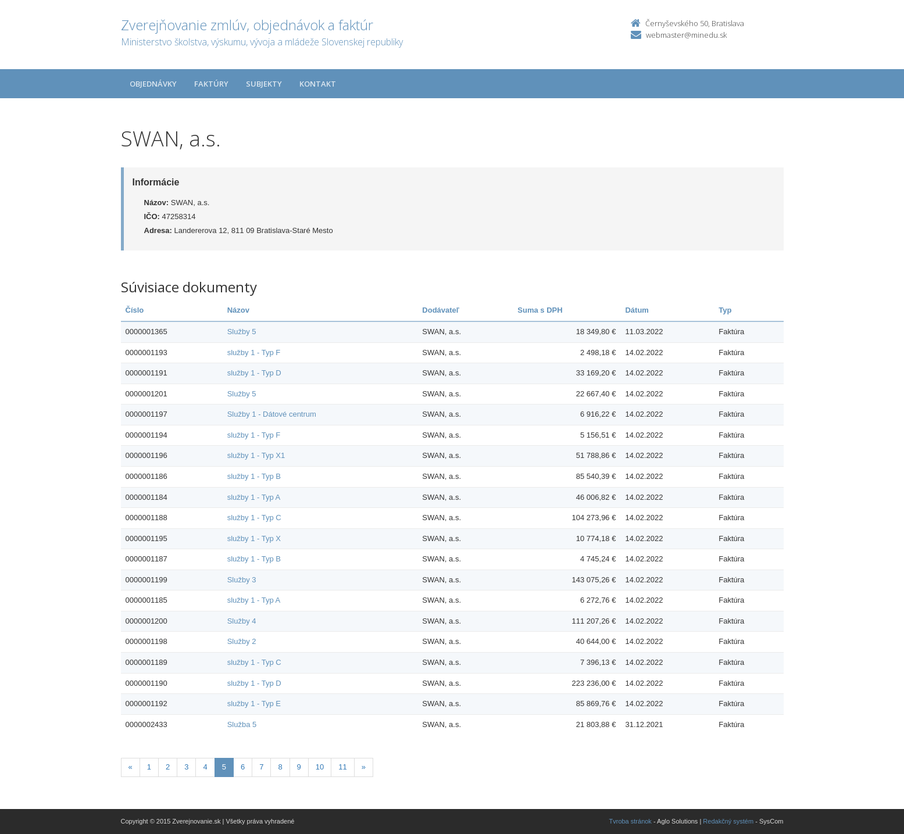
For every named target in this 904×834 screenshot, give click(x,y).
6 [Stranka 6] (243, 767)
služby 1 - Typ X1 (256, 455)
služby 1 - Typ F (254, 352)
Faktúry (211, 83)
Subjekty (264, 83)
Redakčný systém (728, 821)
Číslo (135, 310)
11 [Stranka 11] (342, 767)
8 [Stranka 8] (280, 767)
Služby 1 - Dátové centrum (271, 414)
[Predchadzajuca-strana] (130, 767)
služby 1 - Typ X (254, 538)
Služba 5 (242, 724)
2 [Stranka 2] (168, 767)
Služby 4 (241, 621)
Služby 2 (241, 641)
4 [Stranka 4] (205, 767)
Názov (238, 310)
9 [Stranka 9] (299, 767)
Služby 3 (241, 579)
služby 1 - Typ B (254, 476)
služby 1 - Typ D (254, 372)
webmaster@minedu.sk (686, 35)
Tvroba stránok (630, 821)
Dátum (636, 310)
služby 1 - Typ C (254, 517)
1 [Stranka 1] (149, 767)
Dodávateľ (440, 310)
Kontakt (317, 83)
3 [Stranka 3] (186, 767)
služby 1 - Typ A (254, 497)
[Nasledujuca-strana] (363, 767)
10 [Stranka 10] (320, 767)
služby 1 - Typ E (254, 703)
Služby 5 (241, 331)
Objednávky (153, 83)
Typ (725, 310)
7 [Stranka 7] (261, 767)
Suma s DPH (539, 310)
